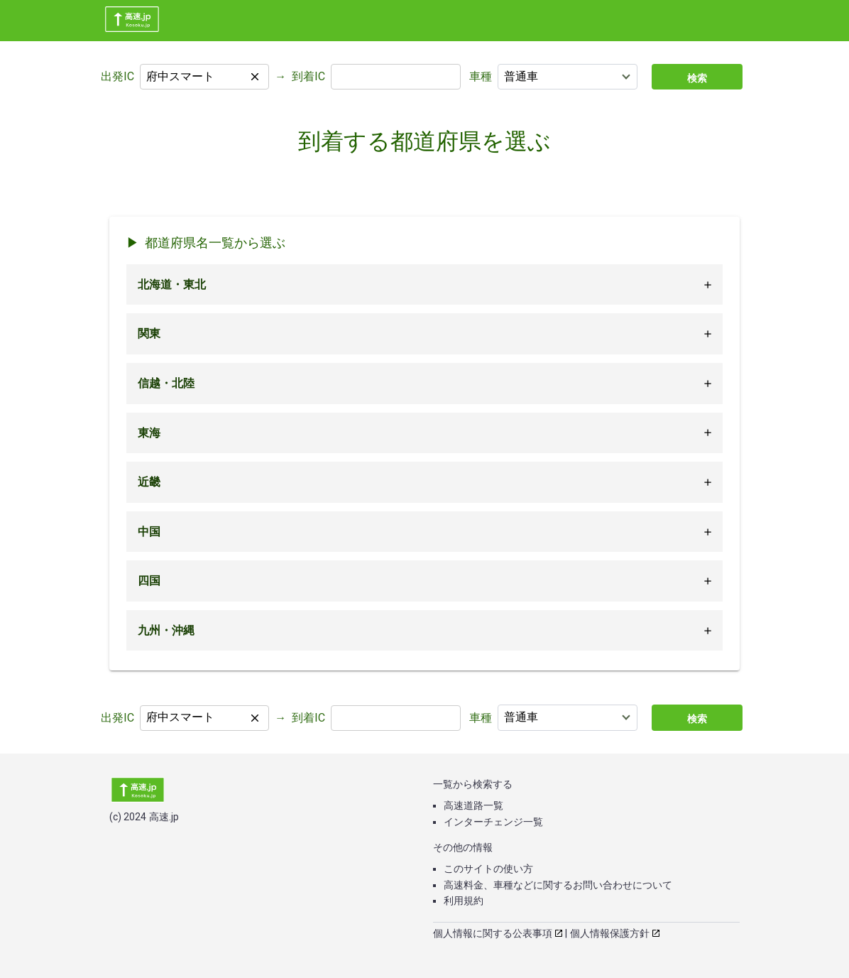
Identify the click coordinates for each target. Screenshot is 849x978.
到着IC (308, 76)
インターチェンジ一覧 (493, 821)
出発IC (117, 76)
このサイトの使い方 (488, 868)
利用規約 (463, 900)
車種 (480, 76)
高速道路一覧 (473, 805)
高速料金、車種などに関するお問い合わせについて (558, 885)
